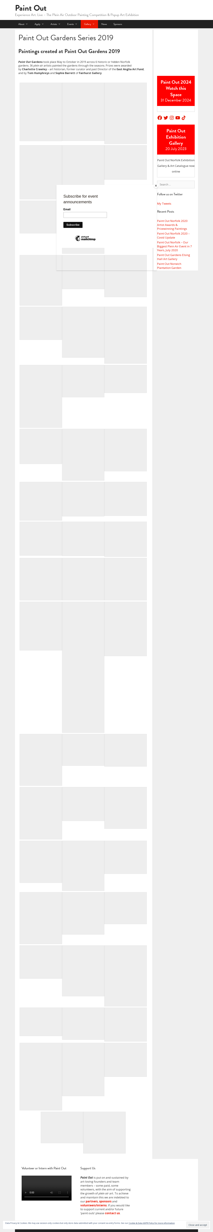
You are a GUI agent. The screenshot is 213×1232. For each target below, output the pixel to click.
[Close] (155, 185)
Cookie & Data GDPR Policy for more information (152, 1223)
